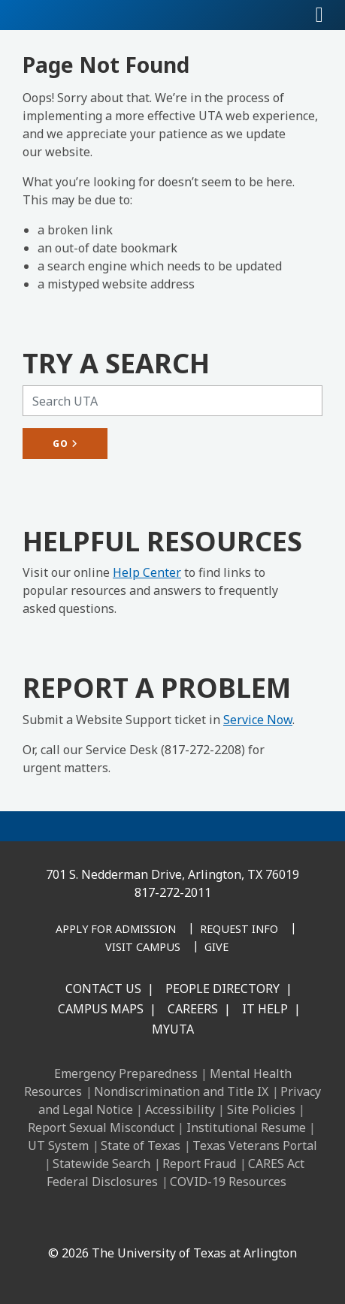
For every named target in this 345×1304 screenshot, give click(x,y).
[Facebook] (77, 1221)
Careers (193, 1009)
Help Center (147, 572)
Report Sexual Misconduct (101, 1127)
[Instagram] (143, 1221)
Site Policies (261, 1109)
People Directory (222, 988)
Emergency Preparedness (126, 1073)
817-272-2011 (173, 892)
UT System (58, 1145)
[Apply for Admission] (116, 930)
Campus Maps (101, 1009)
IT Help (265, 1009)
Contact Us (103, 988)
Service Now (257, 719)
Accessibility (180, 1109)
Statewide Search (101, 1163)
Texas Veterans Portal (254, 1145)
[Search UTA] (172, 400)
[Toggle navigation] (319, 15)
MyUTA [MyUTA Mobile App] (173, 1029)
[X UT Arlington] (176, 1221)
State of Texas (140, 1145)
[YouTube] (209, 1221)
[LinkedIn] (110, 1221)
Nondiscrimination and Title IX (181, 1091)
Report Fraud (199, 1163)
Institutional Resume (246, 1127)
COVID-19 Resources (228, 1181)
